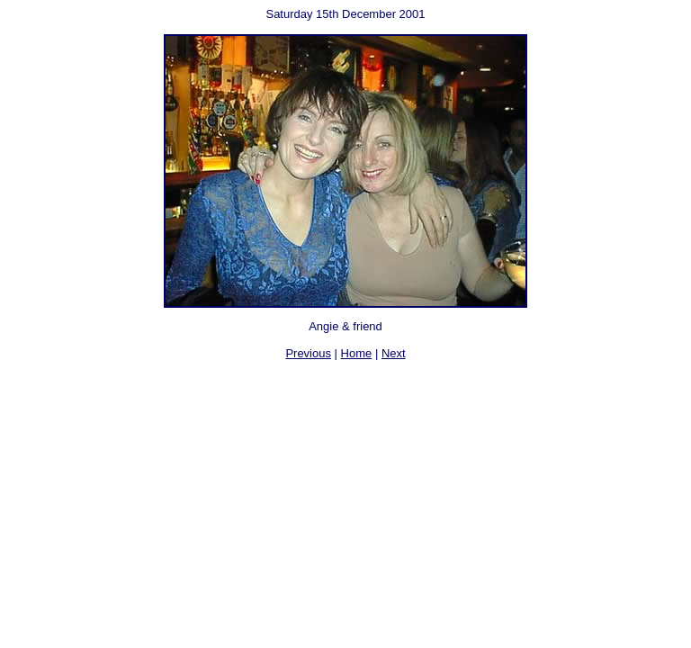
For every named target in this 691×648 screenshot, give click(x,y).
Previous (308, 353)
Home (356, 353)
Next (393, 353)
